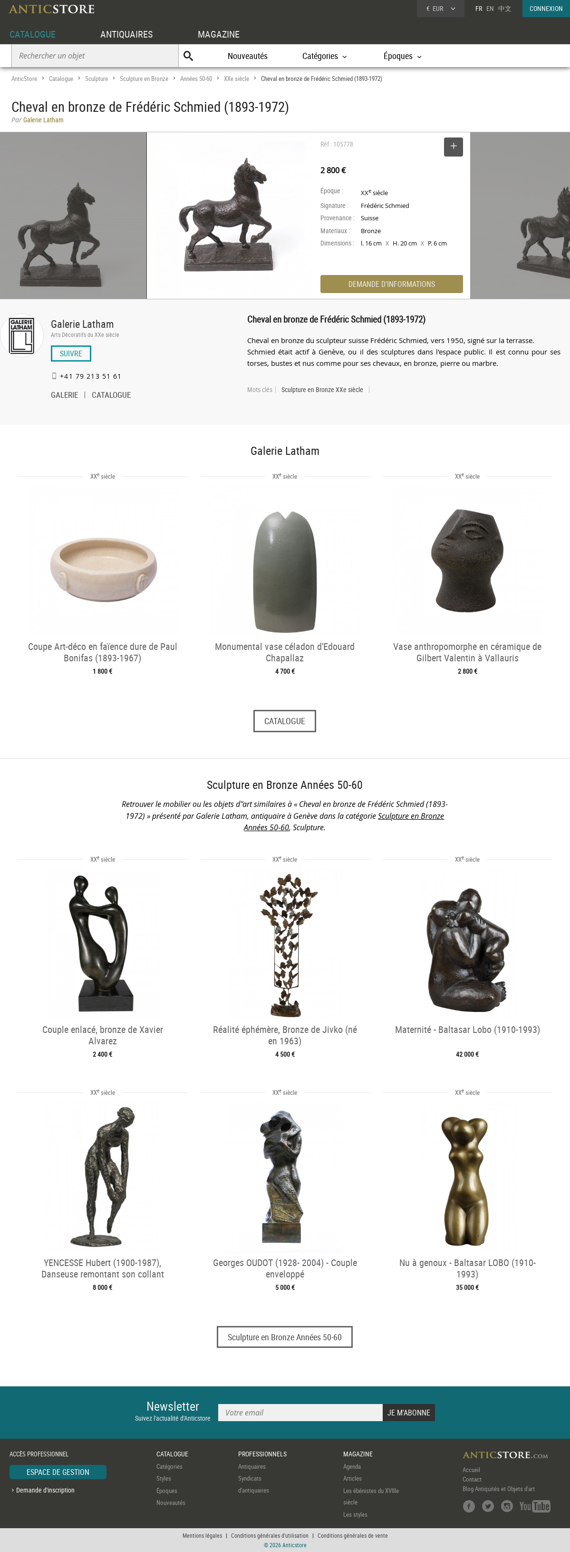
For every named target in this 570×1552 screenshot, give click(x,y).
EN (490, 8)
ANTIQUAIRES (126, 34)
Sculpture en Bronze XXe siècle (322, 389)
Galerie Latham (82, 324)
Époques (166, 1490)
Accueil (471, 1469)
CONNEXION (546, 8)
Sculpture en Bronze (144, 78)
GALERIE (64, 396)
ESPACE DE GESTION (58, 1472)
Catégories (169, 1466)
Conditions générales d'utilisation (270, 1535)
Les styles (355, 1514)
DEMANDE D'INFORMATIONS (391, 284)
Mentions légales (202, 1535)
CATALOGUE (33, 34)
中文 (505, 8)
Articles (352, 1478)
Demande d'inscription (45, 1489)
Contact (472, 1479)
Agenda (352, 1466)
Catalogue (61, 78)
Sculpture (96, 78)
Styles (163, 1478)
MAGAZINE (219, 34)
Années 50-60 (196, 78)
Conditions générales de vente (353, 1535)
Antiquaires (252, 1466)
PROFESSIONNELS (262, 1453)
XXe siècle (236, 78)
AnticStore (24, 78)
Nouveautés (248, 55)
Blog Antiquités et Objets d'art (499, 1488)
